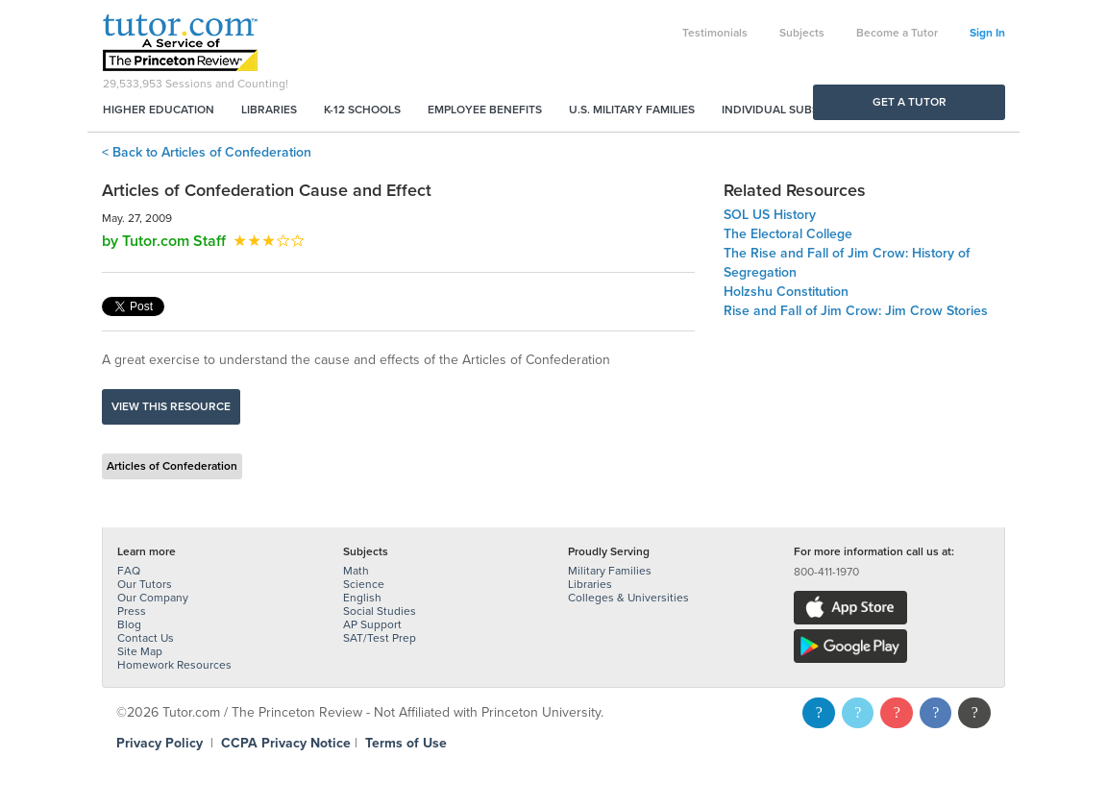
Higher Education (158, 109)
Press (131, 611)
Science (363, 584)
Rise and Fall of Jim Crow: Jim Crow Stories (856, 311)
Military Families (610, 570)
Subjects (801, 32)
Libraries (269, 109)
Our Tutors (144, 584)
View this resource (171, 406)
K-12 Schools (362, 109)
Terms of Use (406, 743)
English (362, 597)
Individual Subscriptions (799, 109)
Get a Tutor (910, 102)
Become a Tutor (897, 32)
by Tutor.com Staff (164, 241)
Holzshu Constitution (786, 291)
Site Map (139, 651)
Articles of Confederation (172, 466)
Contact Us (145, 638)
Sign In (987, 32)
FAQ (128, 570)
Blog (129, 624)
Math (356, 570)
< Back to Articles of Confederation (206, 152)
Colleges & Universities (628, 597)
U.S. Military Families (632, 109)
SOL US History (770, 215)
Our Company (152, 597)
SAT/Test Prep (379, 638)
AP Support (372, 624)
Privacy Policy (159, 743)
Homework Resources (174, 665)
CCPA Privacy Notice (286, 743)
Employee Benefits (485, 109)
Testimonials (715, 32)
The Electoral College (788, 234)
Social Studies (379, 611)
